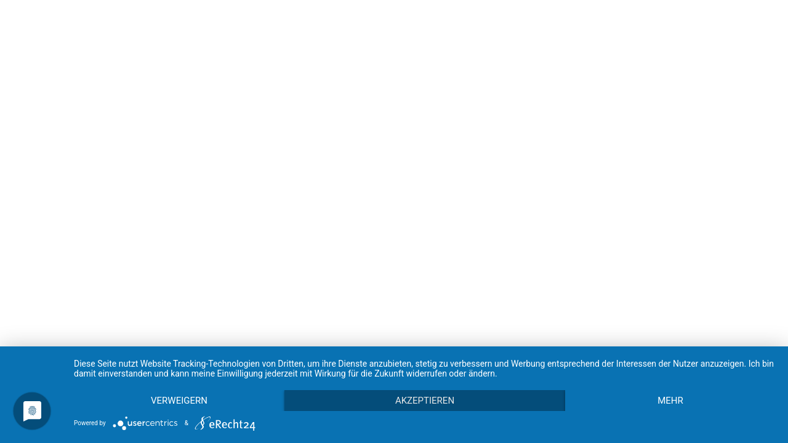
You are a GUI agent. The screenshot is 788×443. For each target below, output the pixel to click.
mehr (670, 400)
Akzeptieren (424, 400)
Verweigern (179, 400)
